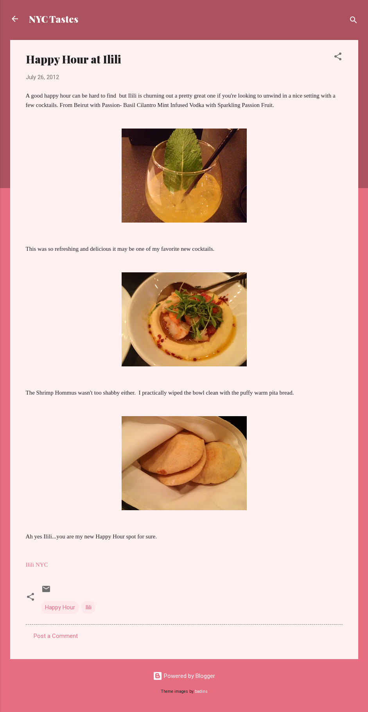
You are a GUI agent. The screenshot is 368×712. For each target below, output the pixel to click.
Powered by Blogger (184, 675)
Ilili (88, 607)
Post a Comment (56, 636)
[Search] (353, 21)
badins (201, 691)
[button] (338, 58)
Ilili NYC (37, 565)
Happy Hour (60, 607)
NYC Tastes (53, 19)
